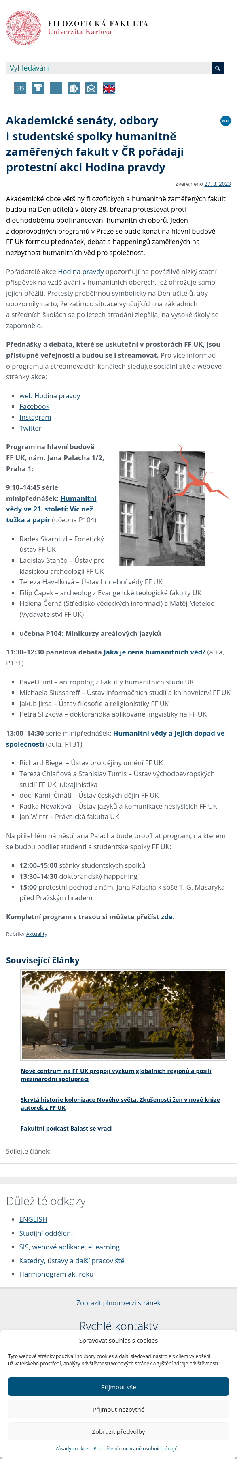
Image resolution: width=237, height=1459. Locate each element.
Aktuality (36, 934)
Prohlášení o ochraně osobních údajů (135, 1448)
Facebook (34, 406)
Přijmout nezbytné (118, 1409)
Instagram (35, 417)
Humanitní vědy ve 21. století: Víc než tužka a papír (51, 508)
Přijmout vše (118, 1387)
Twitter (30, 428)
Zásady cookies (72, 1448)
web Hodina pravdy (49, 395)
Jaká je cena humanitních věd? (154, 652)
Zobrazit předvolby (118, 1431)
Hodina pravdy (81, 271)
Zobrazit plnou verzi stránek (118, 1302)
